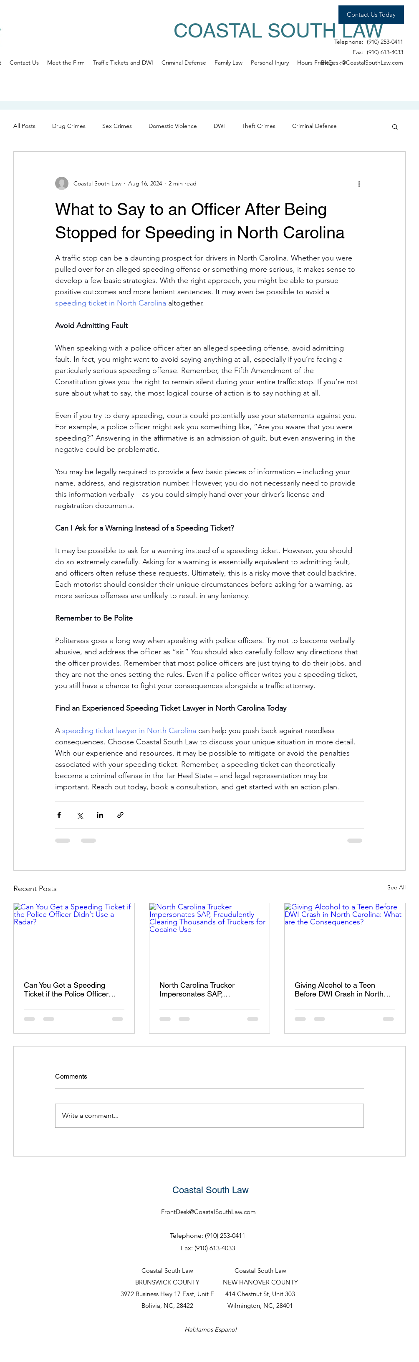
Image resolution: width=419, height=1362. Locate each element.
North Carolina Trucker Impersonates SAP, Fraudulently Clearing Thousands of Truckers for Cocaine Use (202, 989)
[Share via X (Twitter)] (79, 815)
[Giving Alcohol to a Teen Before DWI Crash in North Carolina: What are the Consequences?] (345, 937)
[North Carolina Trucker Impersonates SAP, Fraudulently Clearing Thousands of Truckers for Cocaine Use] (209, 937)
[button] (395, 126)
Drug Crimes (69, 126)
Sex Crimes (117, 126)
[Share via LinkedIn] (100, 815)
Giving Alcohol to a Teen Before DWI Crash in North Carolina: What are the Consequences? (339, 989)
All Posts (24, 126)
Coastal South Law (210, 1190)
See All (396, 887)
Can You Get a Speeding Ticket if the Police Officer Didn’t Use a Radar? (66, 989)
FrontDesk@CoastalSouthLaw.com (358, 62)
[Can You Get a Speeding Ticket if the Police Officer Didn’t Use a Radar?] (74, 937)
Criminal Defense (314, 126)
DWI (219, 126)
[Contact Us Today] (371, 14)
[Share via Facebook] (59, 815)
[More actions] (359, 183)
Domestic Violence (173, 126)
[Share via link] (120, 815)
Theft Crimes (258, 126)
